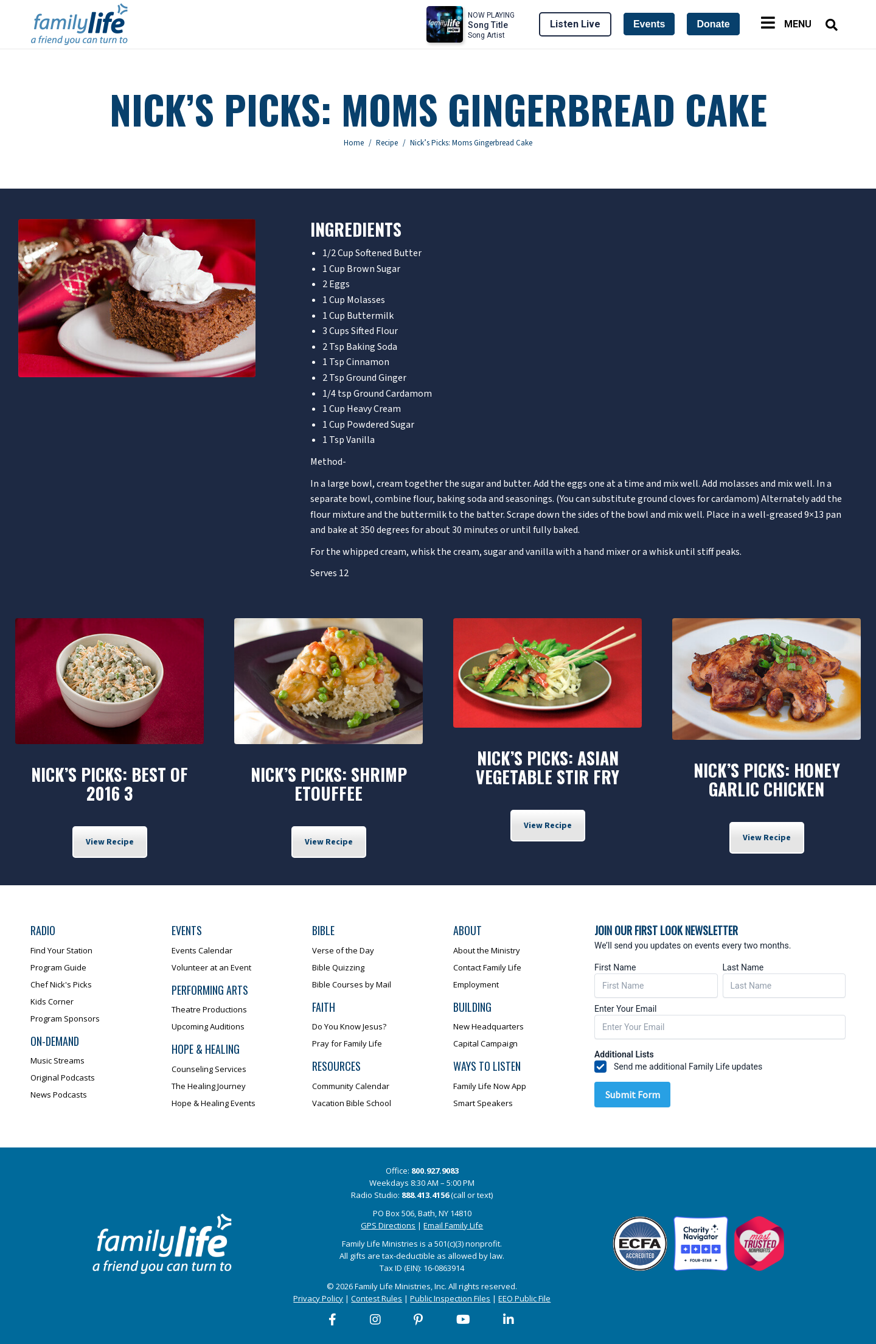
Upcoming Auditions (208, 1026)
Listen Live (575, 24)
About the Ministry (486, 950)
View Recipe (110, 842)
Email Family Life (453, 1225)
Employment (476, 984)
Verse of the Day (343, 950)
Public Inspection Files (450, 1298)
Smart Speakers (483, 1103)
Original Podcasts (62, 1077)
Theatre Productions (209, 1009)
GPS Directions (388, 1225)
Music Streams (57, 1060)
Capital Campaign (485, 1043)
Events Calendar (202, 950)
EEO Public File (524, 1298)
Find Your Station (61, 950)
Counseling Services (209, 1069)
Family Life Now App (489, 1086)
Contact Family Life (487, 967)
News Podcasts (58, 1094)
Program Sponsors (65, 1018)
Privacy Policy (318, 1298)
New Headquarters (488, 1026)
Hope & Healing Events (213, 1103)
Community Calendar (350, 1086)
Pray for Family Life (347, 1043)
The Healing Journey (209, 1086)
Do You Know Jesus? (349, 1026)
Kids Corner (52, 1001)
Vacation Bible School (351, 1103)
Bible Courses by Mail (351, 984)
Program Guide (58, 967)
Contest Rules (376, 1298)
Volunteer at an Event (211, 967)
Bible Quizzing (338, 967)
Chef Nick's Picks (61, 984)
